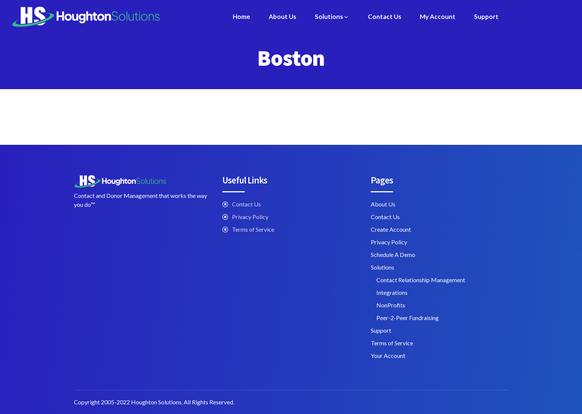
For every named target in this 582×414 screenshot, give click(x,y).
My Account (437, 16)
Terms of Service (253, 229)
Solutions (332, 16)
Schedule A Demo (393, 254)
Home (241, 16)
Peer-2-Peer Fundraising (407, 317)
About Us (282, 16)
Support (486, 16)
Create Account (391, 229)
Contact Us (384, 16)
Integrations (392, 292)
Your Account (388, 355)
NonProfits (390, 305)
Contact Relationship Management (420, 279)
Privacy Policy (250, 216)
